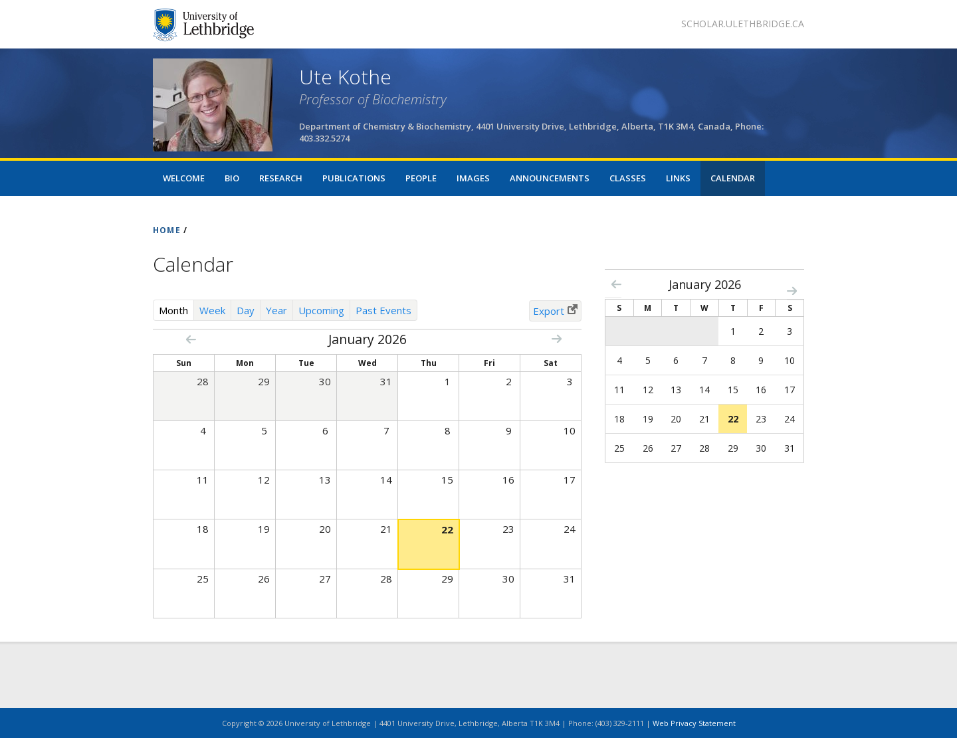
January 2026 (705, 284)
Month (176, 310)
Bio (232, 178)
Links (678, 178)
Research (280, 178)
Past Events (383, 310)
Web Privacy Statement (694, 723)
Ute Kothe (345, 76)
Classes (627, 178)
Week (212, 310)
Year (276, 310)
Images (473, 178)
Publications (353, 178)
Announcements (549, 178)
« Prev (191, 339)
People (421, 178)
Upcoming (321, 310)
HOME (167, 230)
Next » (557, 338)
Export (548, 311)
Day (246, 310)
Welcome (184, 178)
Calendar (732, 178)
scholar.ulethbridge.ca (742, 23)
